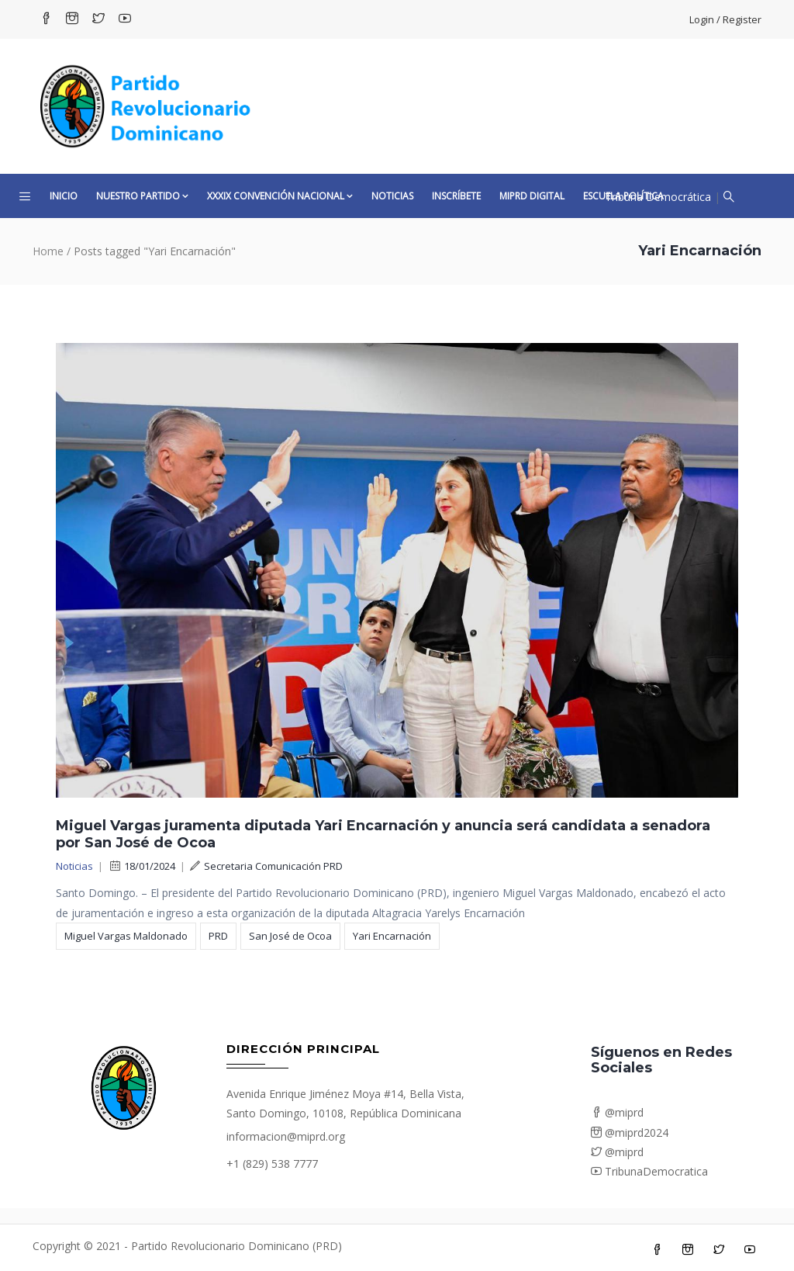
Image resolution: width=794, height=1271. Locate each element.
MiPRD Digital (531, 196)
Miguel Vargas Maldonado (126, 936)
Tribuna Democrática (658, 196)
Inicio (64, 196)
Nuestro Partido (142, 196)
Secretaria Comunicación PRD (266, 866)
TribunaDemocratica (649, 1171)
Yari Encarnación (392, 936)
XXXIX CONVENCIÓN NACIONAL (280, 196)
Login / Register (725, 19)
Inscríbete (456, 196)
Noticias (392, 196)
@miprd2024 (629, 1132)
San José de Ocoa (290, 936)
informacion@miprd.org (285, 1136)
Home (48, 251)
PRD (218, 936)
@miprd (617, 1112)
